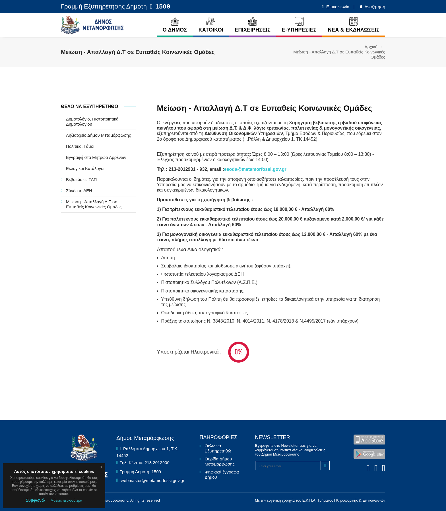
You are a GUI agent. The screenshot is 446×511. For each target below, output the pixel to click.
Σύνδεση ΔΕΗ (79, 190)
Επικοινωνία (337, 6)
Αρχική (371, 46)
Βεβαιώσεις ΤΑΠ (81, 179)
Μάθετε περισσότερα (66, 500)
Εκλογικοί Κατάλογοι (85, 168)
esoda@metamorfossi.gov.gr (255, 169)
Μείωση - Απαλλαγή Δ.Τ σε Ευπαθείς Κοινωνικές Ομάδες (93, 204)
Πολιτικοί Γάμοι (80, 146)
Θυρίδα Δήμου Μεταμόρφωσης (220, 461)
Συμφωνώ (35, 500)
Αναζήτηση (374, 6)
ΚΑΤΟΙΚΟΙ (211, 25)
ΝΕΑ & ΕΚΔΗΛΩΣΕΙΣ (353, 25)
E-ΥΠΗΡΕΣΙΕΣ (299, 25)
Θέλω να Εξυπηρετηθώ (218, 448)
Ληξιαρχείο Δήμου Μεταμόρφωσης (98, 135)
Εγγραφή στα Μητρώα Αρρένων (96, 157)
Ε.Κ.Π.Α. (309, 500)
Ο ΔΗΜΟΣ (175, 25)
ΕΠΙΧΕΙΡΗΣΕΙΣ (253, 25)
